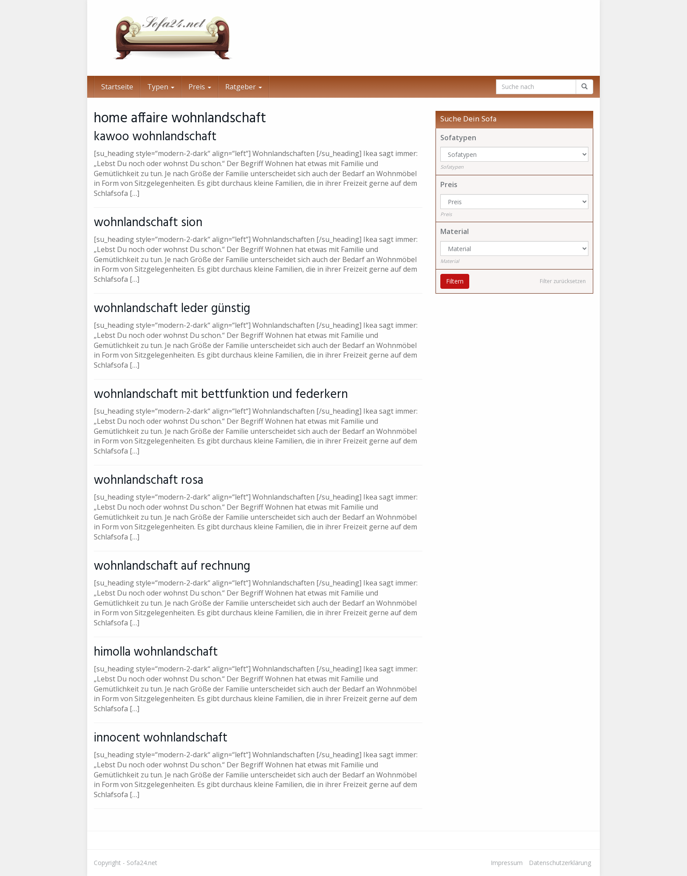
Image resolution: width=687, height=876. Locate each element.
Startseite (117, 87)
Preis (199, 87)
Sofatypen (458, 137)
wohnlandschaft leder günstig (172, 309)
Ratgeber (243, 87)
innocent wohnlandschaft (160, 738)
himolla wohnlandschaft (156, 652)
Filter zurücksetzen (563, 281)
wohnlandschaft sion (148, 223)
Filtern (455, 281)
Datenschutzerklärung (560, 862)
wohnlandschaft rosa (148, 480)
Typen (160, 87)
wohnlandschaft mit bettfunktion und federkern (221, 394)
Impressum (507, 862)
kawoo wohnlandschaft (155, 137)
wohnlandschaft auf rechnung (172, 566)
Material (454, 231)
